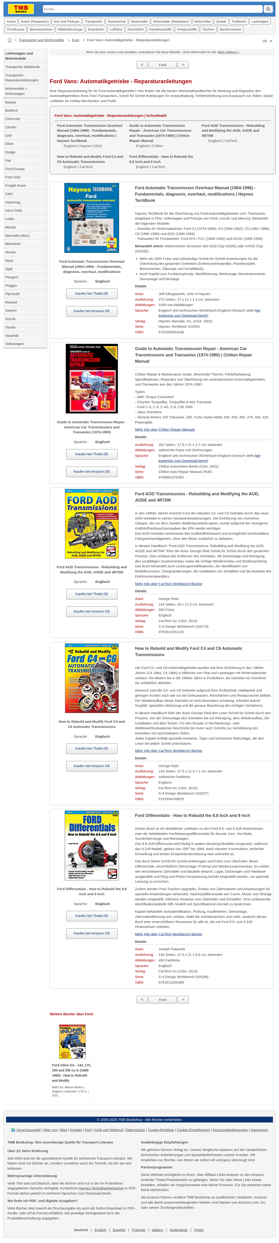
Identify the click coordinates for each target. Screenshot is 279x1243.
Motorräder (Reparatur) (171, 21)
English (100, 1230)
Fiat (8, 160)
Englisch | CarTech (90, 162)
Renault (11, 302)
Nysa (9, 260)
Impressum (259, 1130)
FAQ (88, 1130)
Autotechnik (117, 21)
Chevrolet (12, 119)
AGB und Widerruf (108, 1130)
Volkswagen (14, 344)
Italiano (157, 1230)
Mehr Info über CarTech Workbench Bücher (168, 584)
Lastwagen (260, 21)
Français (138, 1230)
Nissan (10, 252)
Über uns (50, 1130)
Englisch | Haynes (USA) (89, 136)
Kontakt (76, 1130)
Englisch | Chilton (160, 136)
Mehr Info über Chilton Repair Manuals (165, 429)
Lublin (9, 219)
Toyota (10, 327)
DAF (8, 136)
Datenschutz (135, 1130)
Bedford (11, 110)
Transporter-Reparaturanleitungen (22, 77)
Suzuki (10, 319)
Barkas (10, 102)
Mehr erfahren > (228, 52)
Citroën (10, 127)
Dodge (10, 152)
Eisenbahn (96, 29)
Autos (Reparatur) (34, 21)
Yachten (208, 29)
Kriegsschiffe (187, 29)
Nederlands (179, 1230)
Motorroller (202, 21)
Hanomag (12, 202)
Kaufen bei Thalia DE (91, 293)
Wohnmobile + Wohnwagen (16, 91)
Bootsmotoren (230, 29)
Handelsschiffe (160, 29)
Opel (9, 269)
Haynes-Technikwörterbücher (101, 1188)
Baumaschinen (41, 29)
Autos (11, 21)
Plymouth (12, 294)
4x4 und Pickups (66, 21)
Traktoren (239, 21)
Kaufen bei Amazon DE (92, 311)
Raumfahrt (135, 29)
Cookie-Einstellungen (193, 1130)
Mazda (10, 227)
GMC (9, 194)
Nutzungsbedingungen (230, 1130)
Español (119, 1230)
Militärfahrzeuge (70, 29)
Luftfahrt (116, 29)
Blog (63, 1130)
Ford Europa (14, 169)
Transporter (94, 21)
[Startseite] (10, 40)
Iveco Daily (13, 210)
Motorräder (139, 21)
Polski (198, 1230)
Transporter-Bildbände (22, 67)
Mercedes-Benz (17, 236)
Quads (221, 21)
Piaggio (11, 285)
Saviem (11, 310)
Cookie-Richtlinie (161, 1130)
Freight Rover (15, 185)
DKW (9, 144)
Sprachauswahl (28, 1130)
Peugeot (11, 277)
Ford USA (13, 177)
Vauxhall (11, 335)
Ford (75, 40)
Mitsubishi (13, 244)
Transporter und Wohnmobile (41, 40)
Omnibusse (15, 29)
